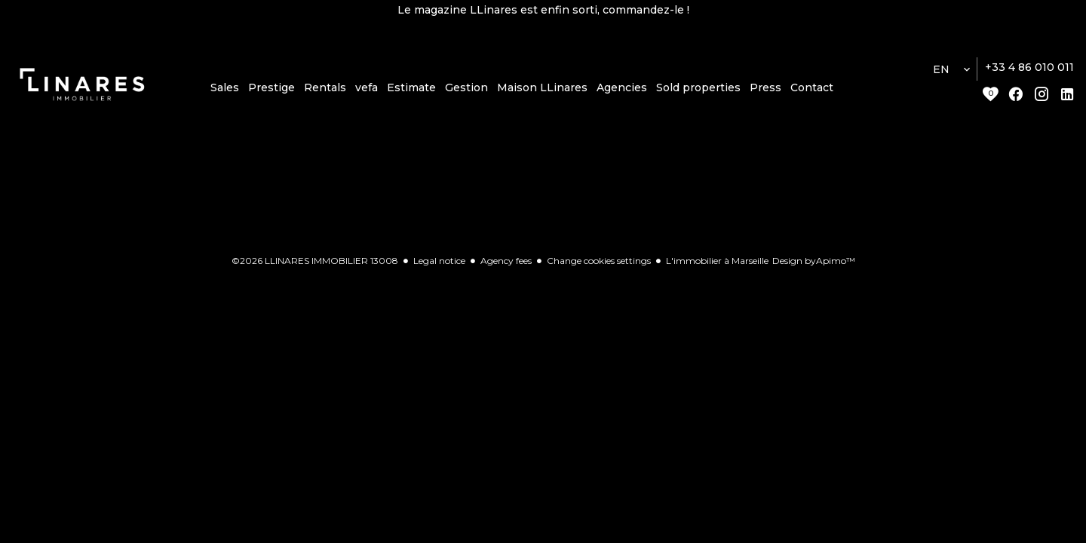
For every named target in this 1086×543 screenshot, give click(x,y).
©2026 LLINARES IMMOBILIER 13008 (315, 260)
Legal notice (439, 260)
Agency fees (506, 260)
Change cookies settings (599, 260)
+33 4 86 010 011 (1029, 67)
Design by (813, 260)
